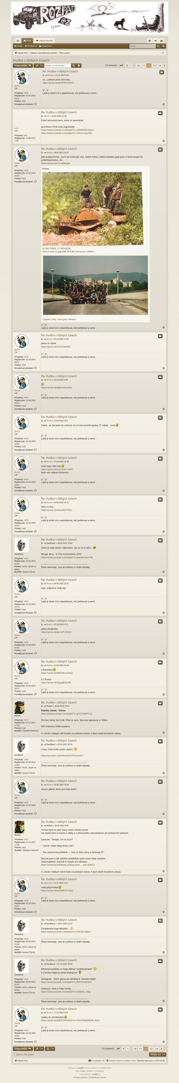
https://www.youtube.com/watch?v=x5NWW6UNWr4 (67, 130)
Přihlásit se (32, 46)
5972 (26, 720)
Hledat (20, 46)
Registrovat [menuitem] (162, 41)
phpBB (80, 1068)
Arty (83, 1071)
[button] (121, 65)
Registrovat (47, 46)
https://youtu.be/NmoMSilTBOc (56, 510)
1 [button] (131, 65)
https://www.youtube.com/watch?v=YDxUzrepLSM (66, 133)
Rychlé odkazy (18, 41)
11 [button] (143, 65)
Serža (17, 86)
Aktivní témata (46, 40)
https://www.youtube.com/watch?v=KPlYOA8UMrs (66, 982)
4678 (26, 93)
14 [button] (159, 65)
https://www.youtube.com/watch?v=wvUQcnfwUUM (67, 557)
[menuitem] (149, 40)
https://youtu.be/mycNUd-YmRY (57, 469)
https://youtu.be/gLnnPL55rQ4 (56, 632)
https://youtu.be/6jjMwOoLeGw (56, 387)
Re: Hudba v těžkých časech (60, 71)
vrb (16, 128)
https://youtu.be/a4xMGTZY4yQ (57, 890)
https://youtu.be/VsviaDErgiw (55, 163)
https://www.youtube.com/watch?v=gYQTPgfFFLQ (66, 713)
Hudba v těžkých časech (31, 60)
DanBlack (19, 554)
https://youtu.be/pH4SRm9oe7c (58, 82)
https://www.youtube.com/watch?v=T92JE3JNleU (66, 931)
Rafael (17, 716)
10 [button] (138, 65)
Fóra (29, 40)
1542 (26, 558)
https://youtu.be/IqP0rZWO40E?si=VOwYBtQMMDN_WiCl (70, 1020)
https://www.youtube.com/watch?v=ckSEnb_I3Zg (65, 991)
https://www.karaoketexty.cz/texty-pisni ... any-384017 (68, 864)
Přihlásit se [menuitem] (156, 41)
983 (25, 135)
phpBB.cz (96, 1074)
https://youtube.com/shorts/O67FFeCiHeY (62, 755)
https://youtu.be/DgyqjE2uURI (56, 682)
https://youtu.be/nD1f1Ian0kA (56, 346)
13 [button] (154, 65)
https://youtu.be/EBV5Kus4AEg (57, 673)
